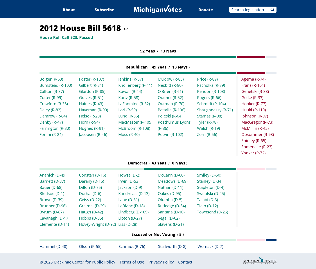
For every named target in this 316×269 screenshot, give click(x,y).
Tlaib (207, 205)
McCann (171, 175)
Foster (91, 79)
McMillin (255, 128)
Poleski (170, 116)
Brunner (53, 205)
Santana (171, 212)
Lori (127, 109)
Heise (90, 116)
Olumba (170, 199)
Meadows (172, 181)
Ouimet (170, 97)
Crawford (54, 103)
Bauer (51, 187)
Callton (52, 91)
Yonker (253, 152)
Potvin (170, 134)
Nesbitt (170, 85)
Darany (91, 181)
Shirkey (253, 140)
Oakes (169, 193)
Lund (128, 116)
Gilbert (91, 85)
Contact (185, 262)
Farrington (55, 128)
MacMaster (135, 122)
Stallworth (172, 246)
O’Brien (170, 91)
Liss (127, 224)
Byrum (52, 212)
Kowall (130, 91)
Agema (253, 79)
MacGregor (257, 122)
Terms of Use (132, 262)
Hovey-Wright (97, 224)
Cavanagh (54, 218)
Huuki (253, 109)
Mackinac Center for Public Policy (84, 262)
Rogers (209, 97)
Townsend (212, 212)
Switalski (211, 193)
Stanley (209, 181)
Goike (252, 97)
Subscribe (104, 9)
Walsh (208, 128)
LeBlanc (131, 205)
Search (272, 10)
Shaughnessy (215, 109)
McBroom (134, 128)
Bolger (51, 79)
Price (207, 79)
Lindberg (133, 212)
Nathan (170, 187)
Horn (89, 122)
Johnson (254, 116)
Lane (128, 199)
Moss (129, 134)
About (69, 9)
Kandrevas (133, 193)
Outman (171, 103)
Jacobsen (93, 134)
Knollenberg (135, 85)
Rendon (211, 91)
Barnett (52, 181)
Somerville (256, 146)
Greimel (92, 205)
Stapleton (210, 187)
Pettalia (171, 109)
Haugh (91, 212)
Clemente (54, 224)
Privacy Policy (161, 262)
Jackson (130, 187)
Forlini (51, 134)
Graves (91, 97)
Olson (90, 246)
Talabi (207, 199)
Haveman (93, 109)
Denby (51, 122)
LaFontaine (134, 103)
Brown (51, 199)
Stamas (209, 116)
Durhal (90, 193)
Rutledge (172, 205)
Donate (205, 9)
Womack (210, 246)
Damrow (53, 116)
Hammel (53, 246)
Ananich (53, 175)
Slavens (171, 224)
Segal (169, 218)
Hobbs (91, 218)
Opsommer (257, 134)
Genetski (255, 91)
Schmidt (211, 103)
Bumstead (56, 85)
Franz (253, 85)
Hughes (91, 128)
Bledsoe (52, 193)
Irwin (128, 181)
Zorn (207, 134)
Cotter (51, 97)
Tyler (207, 122)
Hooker (253, 103)
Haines (91, 103)
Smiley (209, 175)
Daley (50, 109)
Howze (129, 175)
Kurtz (128, 97)
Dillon (90, 187)
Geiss (90, 199)
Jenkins (130, 79)
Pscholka (211, 85)
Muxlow (171, 79)
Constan (92, 175)
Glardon (92, 91)
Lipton (130, 218)
